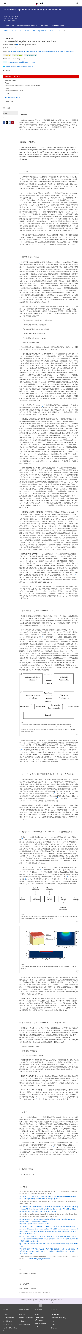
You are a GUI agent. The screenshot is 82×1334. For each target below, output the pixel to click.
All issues (44, 26)
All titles (5, 1314)
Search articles (8, 1324)
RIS (7, 83)
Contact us (9, 101)
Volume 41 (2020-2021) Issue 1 (42, 31)
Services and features (26, 1318)
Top (40, 1305)
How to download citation (12, 97)
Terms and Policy (24, 1324)
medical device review (67, 51)
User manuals (55, 1314)
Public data (22, 1321)
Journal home (9, 26)
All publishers (7, 1321)
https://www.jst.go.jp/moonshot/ (39, 1259)
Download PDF (12, 76)
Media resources (40, 1327)
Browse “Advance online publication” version (19, 66)
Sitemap (54, 1328)
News (37, 1314)
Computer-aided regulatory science (20, 51)
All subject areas (8, 1318)
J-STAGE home (7, 31)
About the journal (57, 26)
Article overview (56, 31)
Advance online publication (27, 26)
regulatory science (37, 51)
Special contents (40, 1323)
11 (53, 1147)
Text (8, 93)
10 (22, 839)
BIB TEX (8, 88)
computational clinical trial (51, 51)
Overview (22, 1314)
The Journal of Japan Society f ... (21, 31)
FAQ (52, 1321)
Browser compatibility (58, 1318)
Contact (53, 1324)
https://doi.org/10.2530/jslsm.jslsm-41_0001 (21, 62)
